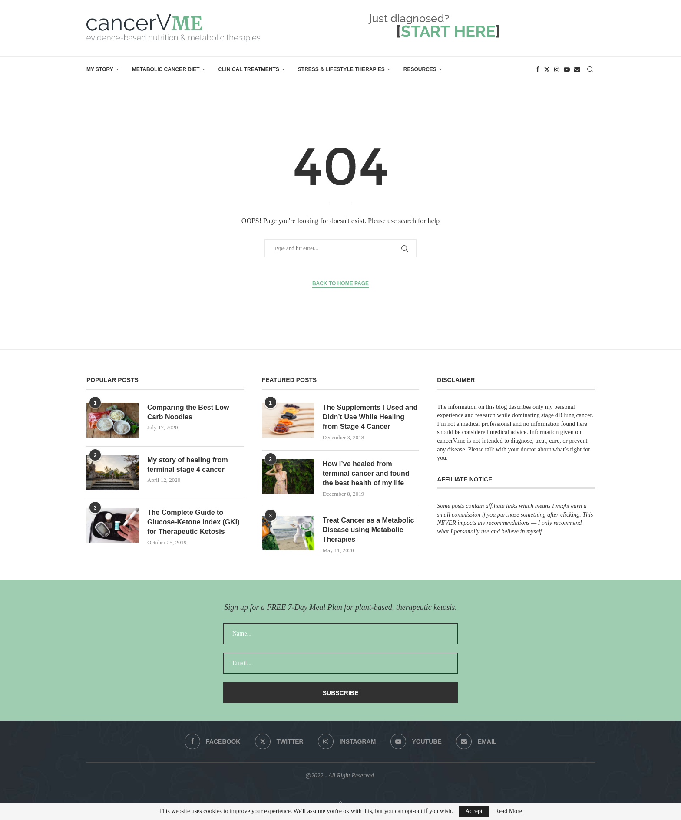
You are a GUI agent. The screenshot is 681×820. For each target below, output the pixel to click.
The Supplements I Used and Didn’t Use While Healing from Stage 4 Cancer (370, 417)
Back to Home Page (340, 283)
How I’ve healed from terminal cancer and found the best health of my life (366, 473)
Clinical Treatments (248, 69)
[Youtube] (567, 69)
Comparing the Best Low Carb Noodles (188, 412)
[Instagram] (556, 69)
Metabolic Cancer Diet (166, 69)
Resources (419, 69)
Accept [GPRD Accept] (474, 811)
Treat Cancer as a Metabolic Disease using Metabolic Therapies (368, 530)
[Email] (577, 69)
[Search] (590, 69)
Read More (508, 811)
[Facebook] (537, 69)
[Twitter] (547, 69)
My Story (99, 69)
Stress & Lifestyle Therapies (341, 69)
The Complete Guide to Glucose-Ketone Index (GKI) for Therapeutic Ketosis (193, 522)
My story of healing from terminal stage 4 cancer (187, 464)
